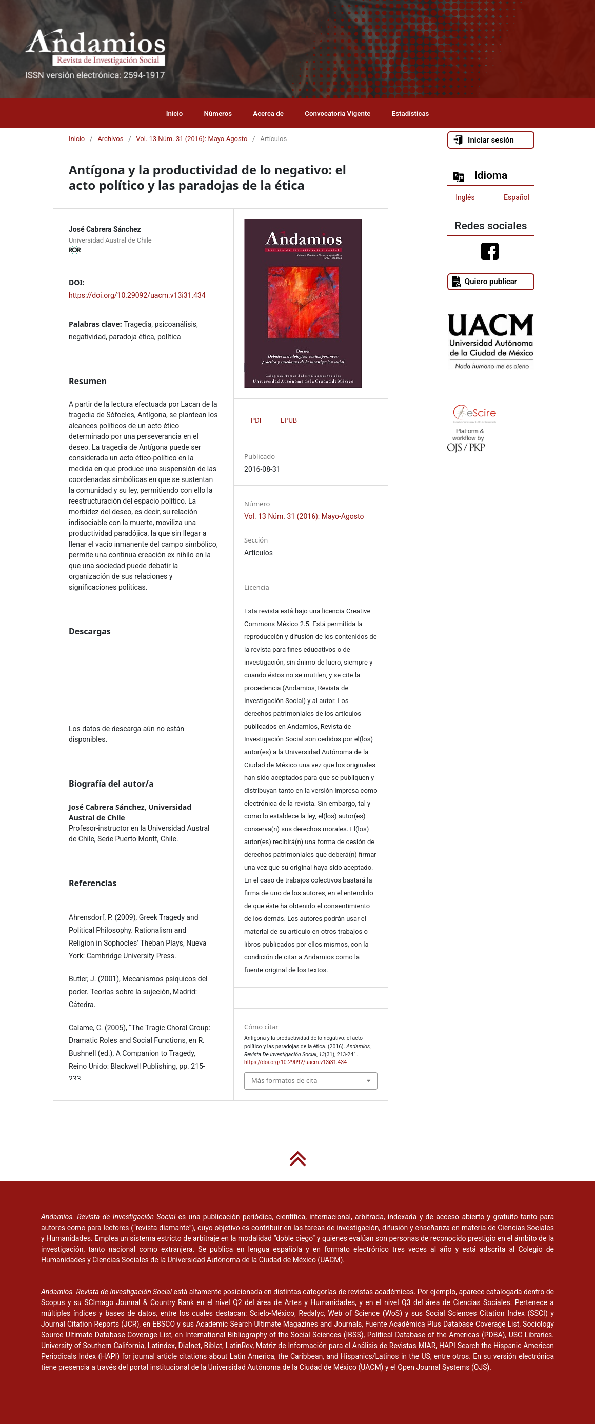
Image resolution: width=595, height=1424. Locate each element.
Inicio (174, 113)
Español (516, 197)
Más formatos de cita (284, 1080)
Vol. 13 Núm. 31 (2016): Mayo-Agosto (191, 139)
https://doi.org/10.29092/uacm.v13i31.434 (137, 295)
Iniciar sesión (483, 140)
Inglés (464, 197)
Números (218, 113)
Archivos (110, 139)
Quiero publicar (484, 281)
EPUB (289, 420)
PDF (257, 420)
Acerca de (268, 113)
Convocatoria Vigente (337, 113)
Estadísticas (410, 113)
